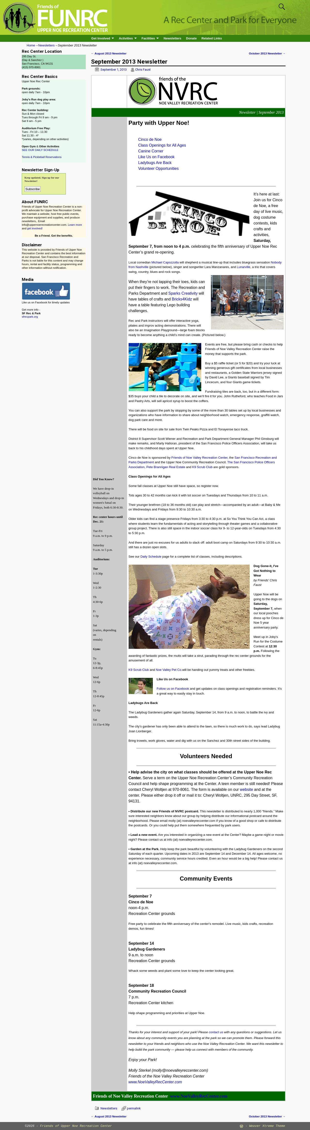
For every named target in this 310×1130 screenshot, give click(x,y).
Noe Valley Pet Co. (169, 670)
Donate (191, 38)
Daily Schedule (151, 556)
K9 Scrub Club (202, 467)
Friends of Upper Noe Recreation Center (76, 1126)
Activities (126, 38)
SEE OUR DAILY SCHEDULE (40, 150)
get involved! (35, 228)
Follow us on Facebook (173, 688)
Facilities (148, 38)
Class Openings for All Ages (162, 145)
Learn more (75, 224)
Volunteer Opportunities (158, 168)
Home (31, 45)
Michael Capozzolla (165, 262)
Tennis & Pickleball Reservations (42, 157)
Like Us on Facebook (156, 157)
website (246, 789)
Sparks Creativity (183, 293)
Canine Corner (150, 151)
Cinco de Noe (150, 139)
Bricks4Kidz (182, 299)
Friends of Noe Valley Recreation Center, (200, 457)
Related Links (212, 38)
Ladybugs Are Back (155, 163)
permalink (134, 1108)
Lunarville (243, 267)
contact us (216, 1032)
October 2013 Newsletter (267, 53)
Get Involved (100, 38)
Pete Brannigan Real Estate (165, 467)
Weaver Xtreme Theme (267, 1126)
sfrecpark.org (30, 316)
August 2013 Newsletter (108, 53)
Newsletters (172, 38)
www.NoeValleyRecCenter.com (155, 1082)
